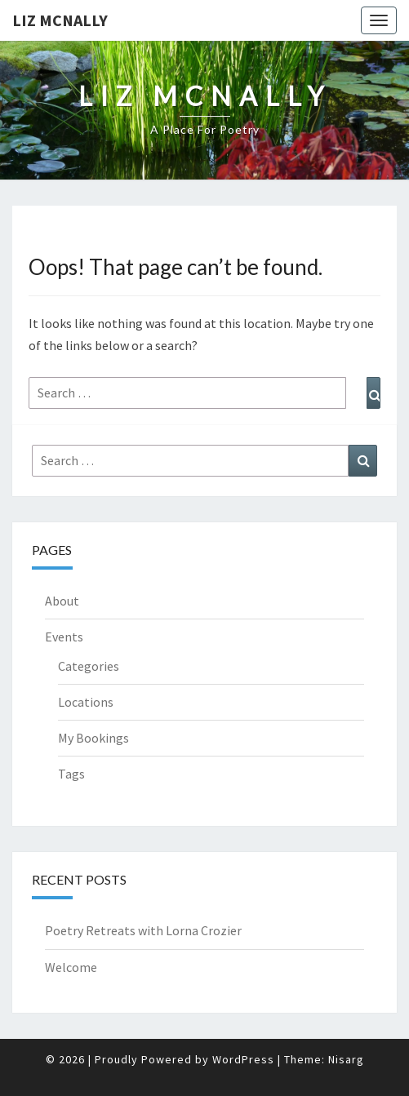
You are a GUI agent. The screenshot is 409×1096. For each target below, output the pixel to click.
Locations (85, 702)
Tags (71, 773)
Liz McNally (60, 20)
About (62, 600)
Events (64, 636)
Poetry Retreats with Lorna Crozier (143, 930)
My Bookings (93, 738)
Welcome (71, 967)
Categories (88, 666)
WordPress (243, 1059)
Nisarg (346, 1059)
